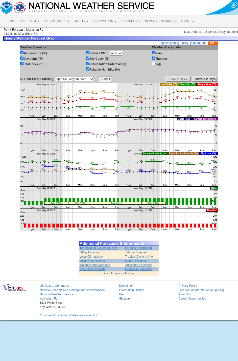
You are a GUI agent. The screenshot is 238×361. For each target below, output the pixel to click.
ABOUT (187, 21)
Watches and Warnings (94, 265)
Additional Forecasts (138, 265)
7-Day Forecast (89, 252)
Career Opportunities (192, 298)
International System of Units (98, 248)
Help (122, 294)
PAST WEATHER (57, 21)
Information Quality (131, 290)
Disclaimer (126, 285)
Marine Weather (135, 261)
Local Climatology (91, 256)
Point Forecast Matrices (119, 273)
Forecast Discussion (138, 248)
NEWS (151, 21)
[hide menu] (198, 43)
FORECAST (30, 21)
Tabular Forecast (136, 252)
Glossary (125, 298)
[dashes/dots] (170, 43)
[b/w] (184, 43)
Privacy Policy (187, 285)
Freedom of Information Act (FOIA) (201, 290)
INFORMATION (104, 21)
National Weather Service (56, 294)
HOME (11, 21)
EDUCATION (130, 21)
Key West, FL (48, 298)
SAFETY (81, 21)
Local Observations (92, 261)
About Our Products (92, 269)
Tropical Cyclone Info (139, 256)
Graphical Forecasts (138, 269)
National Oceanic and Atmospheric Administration (72, 290)
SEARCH (169, 21)
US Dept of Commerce (55, 285)
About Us (184, 294)
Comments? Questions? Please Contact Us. (69, 315)
